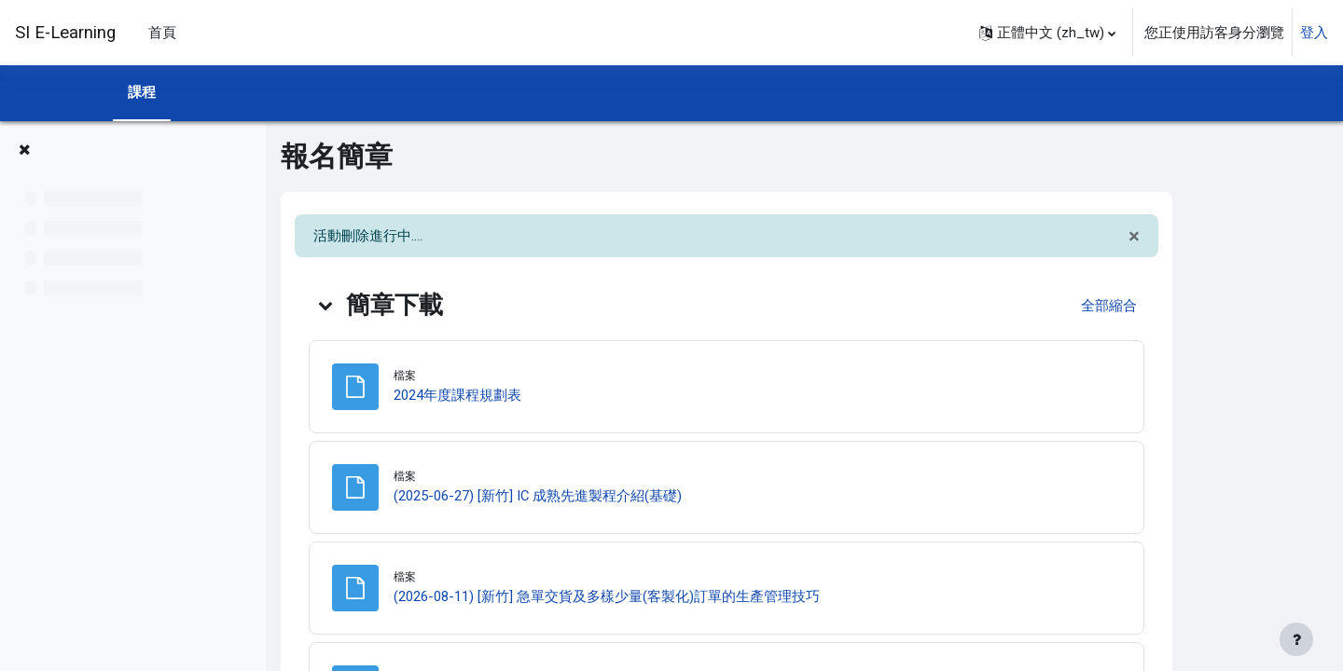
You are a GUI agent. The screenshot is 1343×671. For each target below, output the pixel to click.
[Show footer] (1296, 639)
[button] (1047, 32)
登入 (1314, 32)
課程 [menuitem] (142, 92)
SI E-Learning (65, 32)
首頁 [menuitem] (162, 32)
